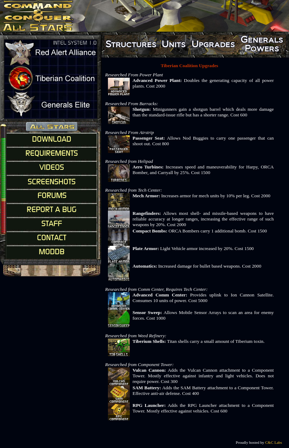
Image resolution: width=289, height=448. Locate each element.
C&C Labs (273, 442)
